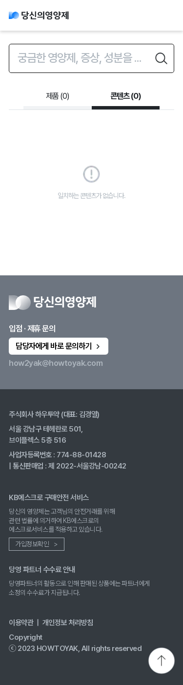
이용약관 (21, 622)
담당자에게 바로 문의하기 (59, 346)
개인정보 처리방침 (67, 622)
